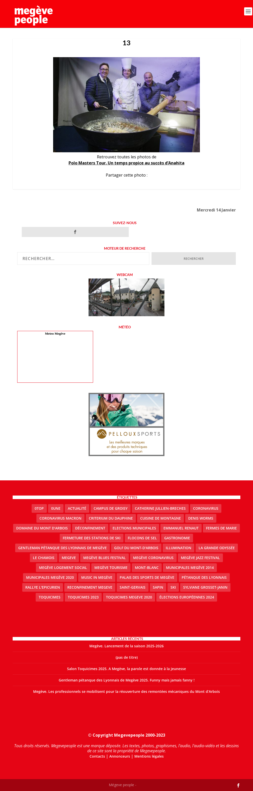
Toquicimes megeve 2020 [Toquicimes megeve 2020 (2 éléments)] (129, 597)
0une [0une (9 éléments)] (55, 508)
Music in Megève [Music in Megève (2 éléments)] (96, 577)
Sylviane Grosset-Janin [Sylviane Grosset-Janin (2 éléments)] (205, 587)
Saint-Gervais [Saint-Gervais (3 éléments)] (132, 587)
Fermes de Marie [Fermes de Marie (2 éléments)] (221, 528)
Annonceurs (119, 756)
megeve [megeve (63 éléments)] (69, 557)
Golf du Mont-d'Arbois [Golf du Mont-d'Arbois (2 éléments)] (136, 547)
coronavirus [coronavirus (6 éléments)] (205, 508)
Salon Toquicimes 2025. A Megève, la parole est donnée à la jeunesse (126, 668)
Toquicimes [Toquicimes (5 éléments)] (49, 597)
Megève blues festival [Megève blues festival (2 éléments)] (104, 557)
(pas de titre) (127, 657)
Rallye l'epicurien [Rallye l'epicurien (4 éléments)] (42, 587)
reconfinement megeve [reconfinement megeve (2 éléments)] (89, 587)
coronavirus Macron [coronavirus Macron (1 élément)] (60, 518)
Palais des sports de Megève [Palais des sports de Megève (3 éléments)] (147, 577)
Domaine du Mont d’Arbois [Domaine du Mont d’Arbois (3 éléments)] (42, 528)
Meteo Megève (55, 333)
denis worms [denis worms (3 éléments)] (200, 518)
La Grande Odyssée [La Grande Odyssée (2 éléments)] (217, 547)
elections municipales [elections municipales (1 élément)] (134, 528)
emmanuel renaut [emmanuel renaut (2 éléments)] (181, 528)
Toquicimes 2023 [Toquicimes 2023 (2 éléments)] (83, 597)
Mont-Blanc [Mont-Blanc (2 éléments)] (147, 567)
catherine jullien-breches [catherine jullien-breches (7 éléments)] (160, 508)
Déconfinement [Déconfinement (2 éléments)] (90, 528)
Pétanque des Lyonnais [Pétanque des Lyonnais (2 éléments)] (204, 577)
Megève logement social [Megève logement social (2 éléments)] (63, 567)
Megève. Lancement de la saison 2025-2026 (126, 646)
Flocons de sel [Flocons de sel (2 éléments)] (142, 538)
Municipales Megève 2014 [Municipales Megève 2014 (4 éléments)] (190, 567)
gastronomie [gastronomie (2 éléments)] (177, 538)
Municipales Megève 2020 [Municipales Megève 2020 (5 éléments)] (50, 577)
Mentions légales (149, 756)
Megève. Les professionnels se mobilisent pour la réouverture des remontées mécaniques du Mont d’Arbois (126, 691)
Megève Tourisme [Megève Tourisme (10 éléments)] (111, 567)
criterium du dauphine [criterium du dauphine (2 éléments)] (111, 518)
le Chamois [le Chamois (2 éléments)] (43, 557)
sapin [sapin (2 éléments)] (158, 587)
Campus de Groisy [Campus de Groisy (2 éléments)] (111, 508)
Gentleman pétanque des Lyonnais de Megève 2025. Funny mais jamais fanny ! (127, 680)
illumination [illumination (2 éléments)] (178, 547)
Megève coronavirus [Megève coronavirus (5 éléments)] (153, 557)
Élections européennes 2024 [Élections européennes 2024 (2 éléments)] (186, 597)
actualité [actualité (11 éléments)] (77, 508)
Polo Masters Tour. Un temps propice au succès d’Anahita (126, 163)
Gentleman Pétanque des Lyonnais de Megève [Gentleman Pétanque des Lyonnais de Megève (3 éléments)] (62, 547)
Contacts (97, 756)
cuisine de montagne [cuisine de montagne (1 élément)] (160, 518)
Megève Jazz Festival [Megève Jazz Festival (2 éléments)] (200, 557)
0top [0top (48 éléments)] (39, 508)
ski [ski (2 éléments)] (173, 587)
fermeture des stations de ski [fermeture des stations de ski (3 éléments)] (91, 538)
